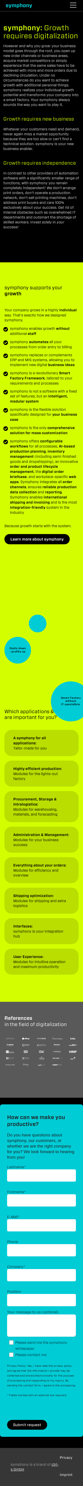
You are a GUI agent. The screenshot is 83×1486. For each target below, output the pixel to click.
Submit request (27, 1425)
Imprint (66, 1475)
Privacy (66, 1458)
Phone (12, 1241)
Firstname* (16, 1192)
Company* (16, 1266)
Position (14, 1291)
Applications (41, 743)
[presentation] (40, 1409)
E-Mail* (13, 1217)
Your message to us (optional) (33, 1312)
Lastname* (16, 1167)
